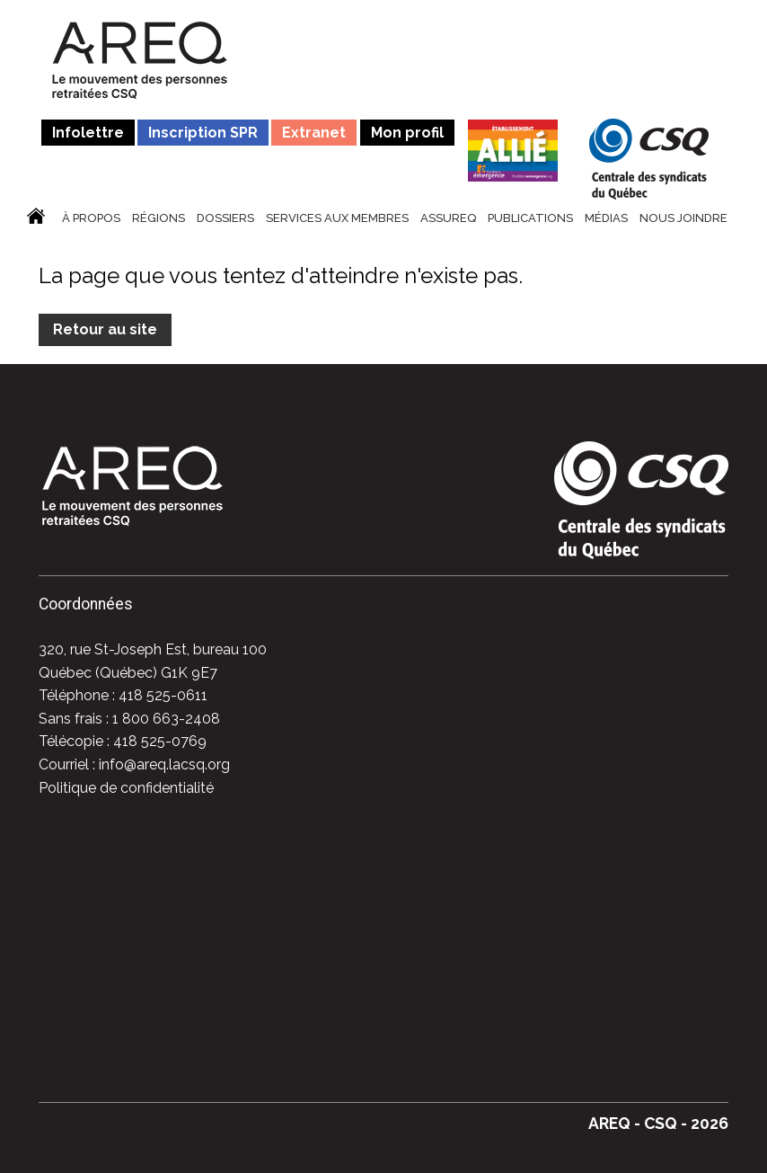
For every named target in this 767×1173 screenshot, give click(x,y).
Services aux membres (337, 218)
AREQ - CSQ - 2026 (658, 1123)
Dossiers (225, 218)
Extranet (314, 132)
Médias (606, 218)
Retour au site (105, 329)
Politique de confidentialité (126, 787)
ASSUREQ (448, 218)
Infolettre (88, 132)
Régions (158, 218)
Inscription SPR (203, 132)
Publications (530, 218)
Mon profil (407, 132)
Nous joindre (683, 218)
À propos (91, 218)
